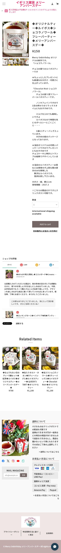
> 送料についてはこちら (49, 451)
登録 (23, 475)
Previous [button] (3, 62)
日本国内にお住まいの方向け (45, 231)
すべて (9, 265)
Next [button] (27, 62)
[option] (15, 39)
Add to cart (45, 224)
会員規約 (49, 533)
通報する (19, 323)
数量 (34, 199)
